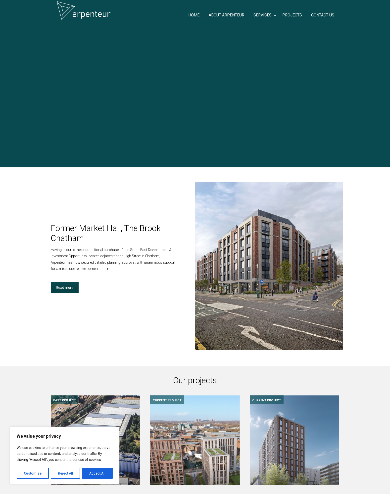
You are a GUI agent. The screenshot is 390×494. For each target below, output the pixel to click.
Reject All (65, 473)
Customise (33, 473)
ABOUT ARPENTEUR (168, 467)
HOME (156, 461)
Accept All (97, 473)
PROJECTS (160, 474)
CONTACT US (162, 480)
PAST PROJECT (64, 400)
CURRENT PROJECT (167, 400)
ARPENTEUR (113, 10)
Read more (64, 288)
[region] (64, 455)
